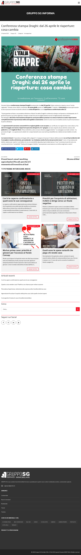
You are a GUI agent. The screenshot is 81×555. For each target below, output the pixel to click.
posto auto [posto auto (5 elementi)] (73, 521)
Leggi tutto (33, 217)
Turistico (3, 512)
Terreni (3, 508)
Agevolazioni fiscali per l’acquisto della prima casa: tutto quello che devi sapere (24, 293)
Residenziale (4, 503)
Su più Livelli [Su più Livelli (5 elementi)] (5, 525)
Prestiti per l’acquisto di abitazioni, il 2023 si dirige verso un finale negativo (60, 200)
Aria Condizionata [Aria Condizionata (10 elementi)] (18, 521)
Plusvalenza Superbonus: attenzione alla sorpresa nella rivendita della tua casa (23, 289)
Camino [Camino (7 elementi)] (36, 521)
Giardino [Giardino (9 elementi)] (53, 521)
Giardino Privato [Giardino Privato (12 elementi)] (63, 521)
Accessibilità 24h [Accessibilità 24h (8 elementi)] (6, 521)
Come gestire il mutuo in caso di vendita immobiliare (16, 298)
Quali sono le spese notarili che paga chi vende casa (58, 251)
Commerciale (4, 495)
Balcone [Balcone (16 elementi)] (28, 521)
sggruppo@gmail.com (9, 485)
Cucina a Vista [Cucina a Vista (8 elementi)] (44, 521)
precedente (19, 161)
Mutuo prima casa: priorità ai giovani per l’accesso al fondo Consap (17, 252)
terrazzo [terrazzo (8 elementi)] (14, 525)
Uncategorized (27, 33)
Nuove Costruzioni (5, 499)
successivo (61, 158)
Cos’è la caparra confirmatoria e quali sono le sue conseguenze (18, 199)
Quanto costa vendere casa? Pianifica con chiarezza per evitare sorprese (22, 284)
